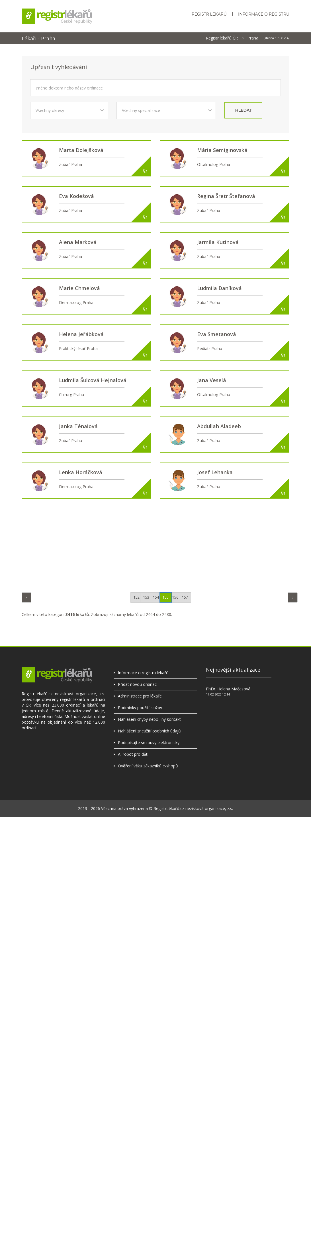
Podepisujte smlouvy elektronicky (148, 742)
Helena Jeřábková (81, 334)
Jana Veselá (211, 380)
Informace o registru (263, 14)
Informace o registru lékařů (143, 672)
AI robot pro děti (133, 754)
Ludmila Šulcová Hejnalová (92, 380)
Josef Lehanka (215, 472)
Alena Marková (78, 242)
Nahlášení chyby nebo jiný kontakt (149, 719)
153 (146, 597)
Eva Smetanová (216, 334)
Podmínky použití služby (140, 707)
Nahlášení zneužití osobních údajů (149, 731)
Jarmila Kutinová (218, 242)
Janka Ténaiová (78, 426)
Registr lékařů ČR (222, 38)
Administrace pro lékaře (140, 696)
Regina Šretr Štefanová (226, 196)
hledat (243, 110)
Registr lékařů (209, 14)
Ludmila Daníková (219, 288)
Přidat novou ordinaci (137, 684)
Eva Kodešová (76, 196)
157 (185, 597)
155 (166, 597)
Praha (252, 38)
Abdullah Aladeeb (219, 426)
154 (156, 597)
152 (137, 597)
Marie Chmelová (79, 288)
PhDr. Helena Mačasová (228, 688)
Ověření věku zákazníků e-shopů (148, 766)
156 (175, 597)
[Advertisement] (160, 544)
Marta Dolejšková (81, 150)
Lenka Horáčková (80, 472)
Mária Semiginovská (222, 150)
